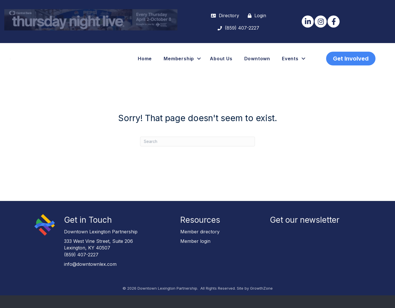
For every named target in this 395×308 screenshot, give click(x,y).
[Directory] (223, 15)
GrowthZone (261, 301)
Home (145, 65)
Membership (179, 65)
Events (290, 65)
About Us (221, 65)
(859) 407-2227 (81, 267)
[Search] (197, 154)
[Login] (255, 15)
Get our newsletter (304, 232)
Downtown (257, 65)
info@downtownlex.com (90, 277)
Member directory (200, 244)
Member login (195, 254)
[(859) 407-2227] (237, 28)
